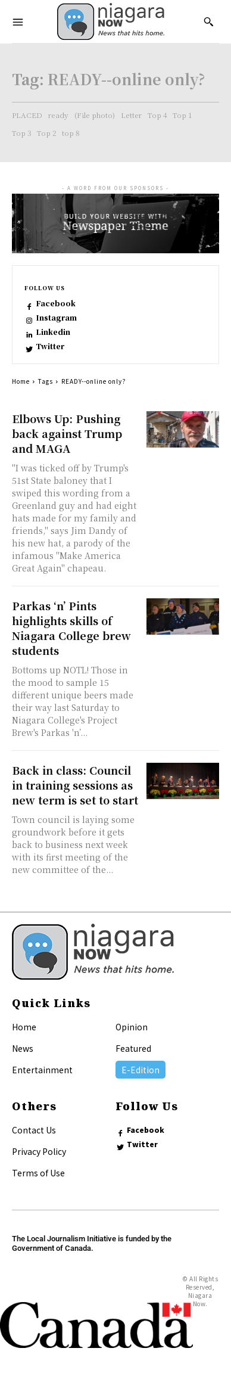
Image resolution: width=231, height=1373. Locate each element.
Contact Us (34, 1130)
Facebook (56, 303)
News (22, 1048)
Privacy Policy (39, 1151)
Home (21, 381)
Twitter (50, 346)
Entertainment (42, 1070)
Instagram (56, 317)
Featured (133, 1048)
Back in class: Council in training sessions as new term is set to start (75, 784)
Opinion (132, 1027)
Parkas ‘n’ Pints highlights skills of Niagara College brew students (71, 628)
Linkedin (53, 332)
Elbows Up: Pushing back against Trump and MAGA (67, 433)
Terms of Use (38, 1173)
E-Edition (140, 1070)
